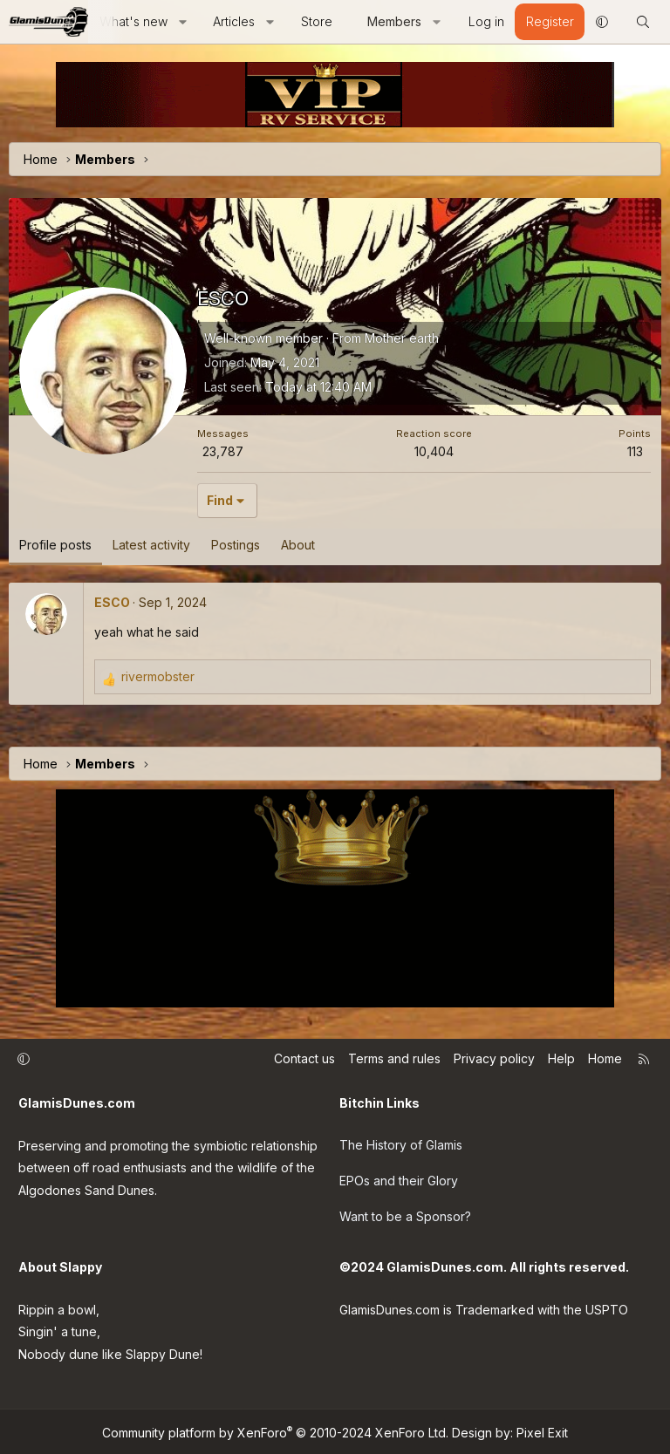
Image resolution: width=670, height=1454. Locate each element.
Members (394, 21)
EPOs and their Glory (398, 1179)
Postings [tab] (235, 544)
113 (635, 451)
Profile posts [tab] (55, 544)
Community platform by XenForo (275, 1430)
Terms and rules (394, 1059)
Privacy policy (494, 1059)
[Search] (643, 22)
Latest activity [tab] (151, 544)
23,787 (222, 451)
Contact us (304, 1059)
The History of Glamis (400, 1144)
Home (605, 1059)
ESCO (112, 602)
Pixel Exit (542, 1430)
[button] (182, 22)
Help (561, 1059)
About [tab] (298, 544)
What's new (133, 21)
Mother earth (402, 338)
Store (316, 21)
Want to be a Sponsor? (405, 1214)
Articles (234, 21)
